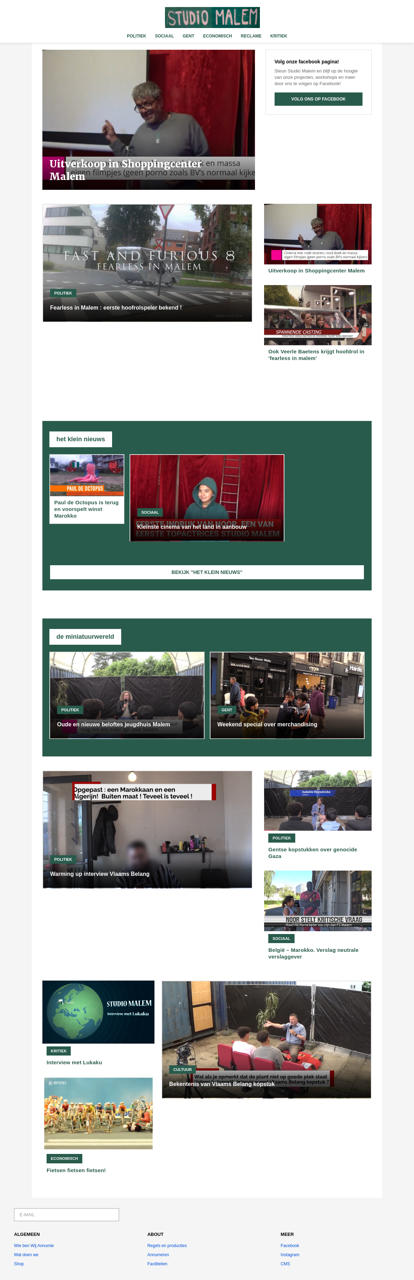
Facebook (290, 1245)
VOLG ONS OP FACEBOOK (318, 99)
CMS (285, 1263)
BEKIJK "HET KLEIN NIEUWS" (207, 572)
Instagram (290, 1254)
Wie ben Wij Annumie (34, 1245)
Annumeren (158, 1254)
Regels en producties (167, 1245)
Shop (19, 1263)
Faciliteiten (157, 1263)
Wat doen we (26, 1254)
